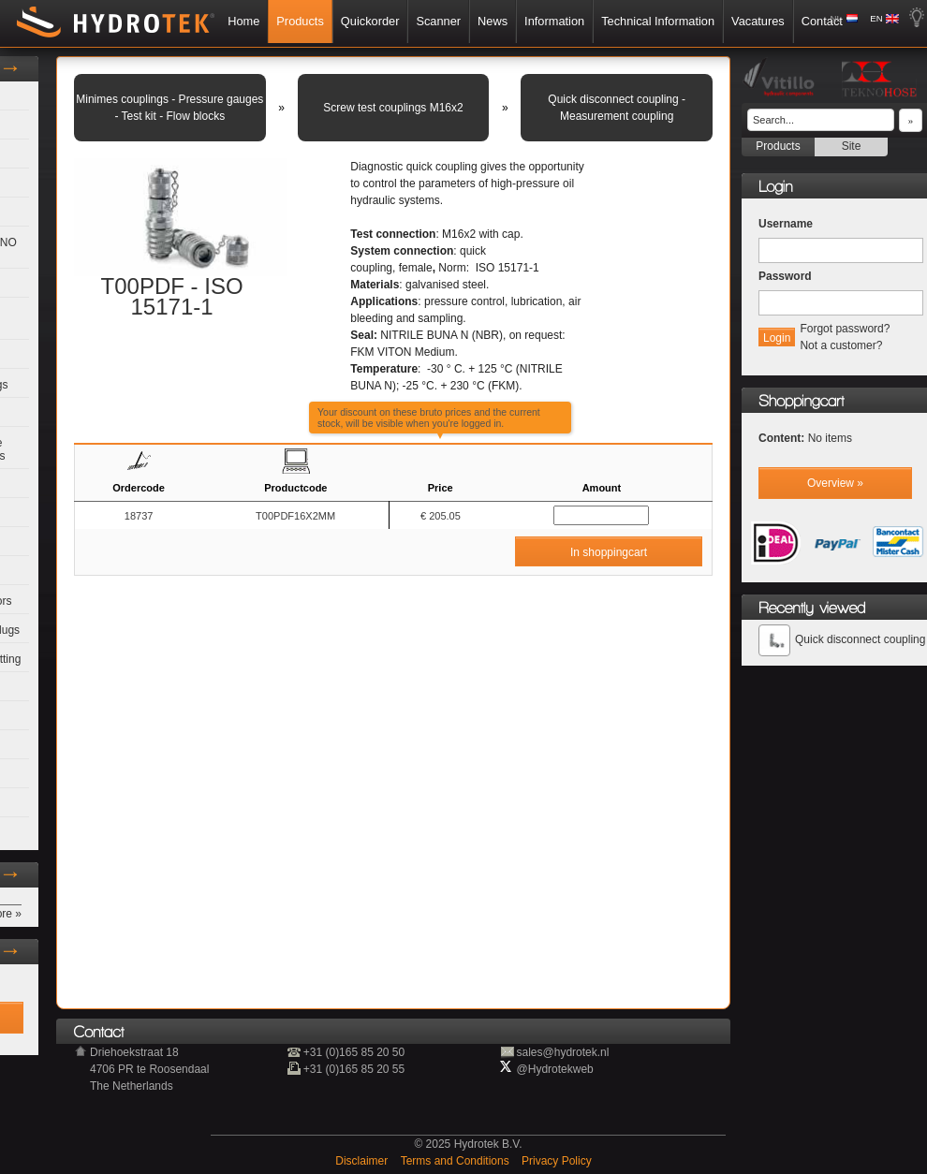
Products (300, 21)
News (493, 21)
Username (785, 223)
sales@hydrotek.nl (563, 1052)
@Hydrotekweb (555, 1069)
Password (785, 276)
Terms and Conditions (456, 1160)
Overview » (835, 483)
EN (876, 18)
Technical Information (657, 21)
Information (554, 21)
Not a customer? (841, 345)
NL (836, 18)
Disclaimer (362, 1160)
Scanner (438, 21)
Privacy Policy (557, 1160)
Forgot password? (845, 328)
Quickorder (370, 21)
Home (243, 21)
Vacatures (758, 21)
